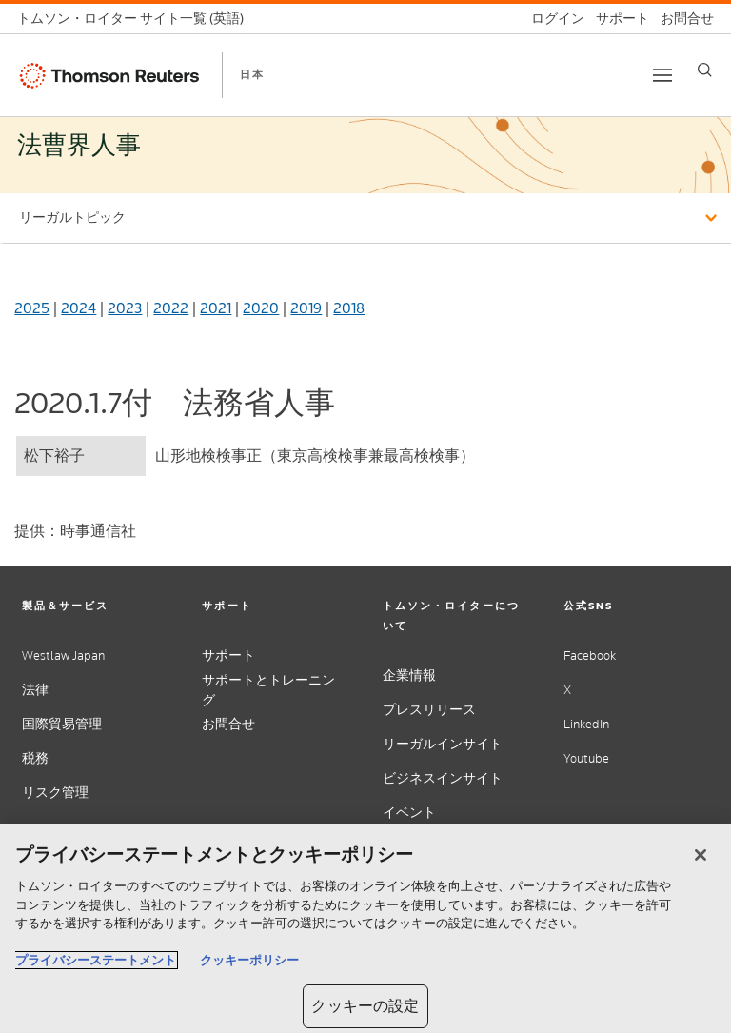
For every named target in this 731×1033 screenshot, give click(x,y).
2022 (170, 308)
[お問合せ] (681, 18)
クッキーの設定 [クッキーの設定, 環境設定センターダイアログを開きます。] (365, 1006)
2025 (31, 308)
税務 (35, 758)
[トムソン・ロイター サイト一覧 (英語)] (136, 18)
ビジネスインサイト (443, 778)
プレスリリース (429, 710)
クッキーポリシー (249, 960)
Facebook (589, 655)
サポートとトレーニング (268, 690)
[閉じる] (700, 855)
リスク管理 (55, 793)
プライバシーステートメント (95, 960)
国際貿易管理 (62, 724)
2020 (261, 308)
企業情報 (409, 675)
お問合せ (228, 724)
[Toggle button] (662, 75)
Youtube (586, 758)
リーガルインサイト (443, 744)
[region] (365, 928)
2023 (125, 308)
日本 (252, 74)
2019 (306, 308)
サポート (228, 655)
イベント (409, 813)
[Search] (704, 69)
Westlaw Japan (63, 655)
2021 (215, 308)
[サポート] (616, 18)
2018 (349, 308)
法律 (35, 690)
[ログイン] (552, 18)
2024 (78, 308)
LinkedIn (586, 724)
